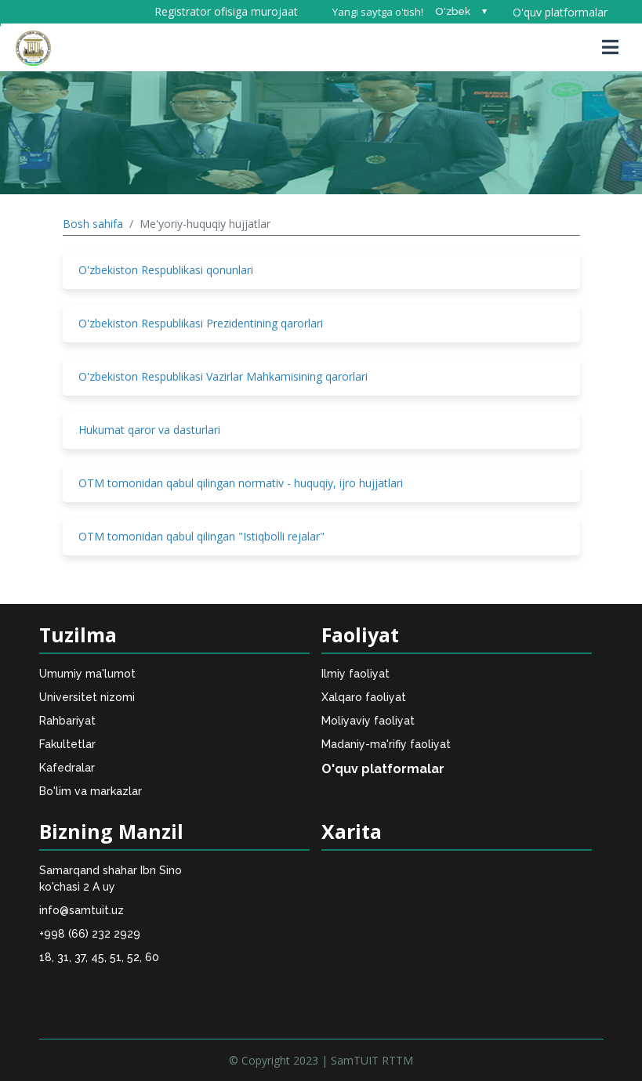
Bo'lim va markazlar (90, 791)
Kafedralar (67, 767)
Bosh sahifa (93, 223)
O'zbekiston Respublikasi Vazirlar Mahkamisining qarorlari (223, 376)
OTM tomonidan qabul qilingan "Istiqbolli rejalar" (201, 536)
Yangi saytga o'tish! (377, 12)
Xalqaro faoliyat (363, 697)
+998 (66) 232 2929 (89, 933)
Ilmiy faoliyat (355, 673)
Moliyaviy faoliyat (368, 720)
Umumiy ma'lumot (87, 673)
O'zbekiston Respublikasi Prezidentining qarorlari (200, 323)
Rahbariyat (67, 720)
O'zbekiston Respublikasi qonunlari (165, 269)
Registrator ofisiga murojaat (226, 11)
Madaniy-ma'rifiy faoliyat (386, 744)
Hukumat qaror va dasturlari (149, 429)
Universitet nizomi (87, 697)
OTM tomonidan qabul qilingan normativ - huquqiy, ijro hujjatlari (240, 482)
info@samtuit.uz (81, 910)
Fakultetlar (67, 744)
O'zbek (452, 11)
